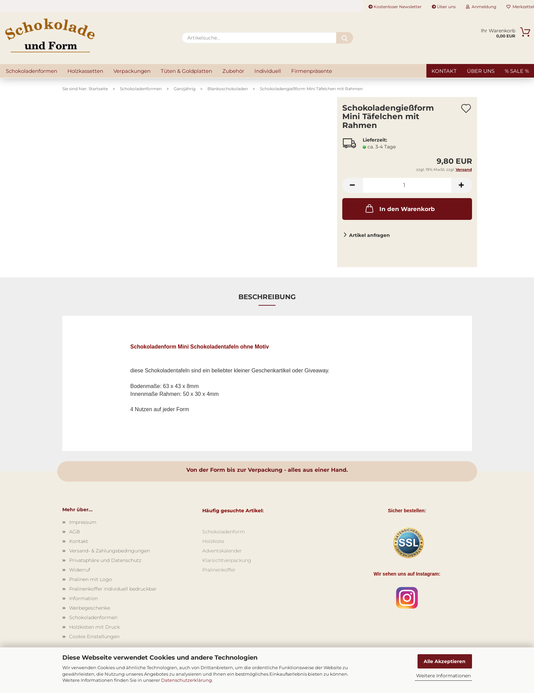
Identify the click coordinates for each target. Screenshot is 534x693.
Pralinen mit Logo (90, 579)
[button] (352, 185)
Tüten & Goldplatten (186, 71)
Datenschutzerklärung (186, 680)
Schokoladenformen (31, 71)
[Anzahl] (407, 185)
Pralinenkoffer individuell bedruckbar (113, 589)
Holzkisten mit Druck (94, 627)
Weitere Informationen (443, 676)
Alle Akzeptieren (445, 661)
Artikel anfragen (369, 235)
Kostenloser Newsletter (395, 6)
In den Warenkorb (399, 208)
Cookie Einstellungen (94, 636)
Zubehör (233, 71)
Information (83, 598)
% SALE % (517, 71)
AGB (74, 532)
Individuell (267, 71)
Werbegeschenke (89, 608)
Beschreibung (267, 297)
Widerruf (79, 570)
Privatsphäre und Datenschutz (105, 560)
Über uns (444, 6)
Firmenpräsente (311, 71)
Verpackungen (132, 71)
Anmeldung (481, 6)
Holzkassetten (85, 71)
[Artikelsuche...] (344, 38)
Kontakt (444, 71)
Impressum (82, 522)
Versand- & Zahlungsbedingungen (109, 551)
